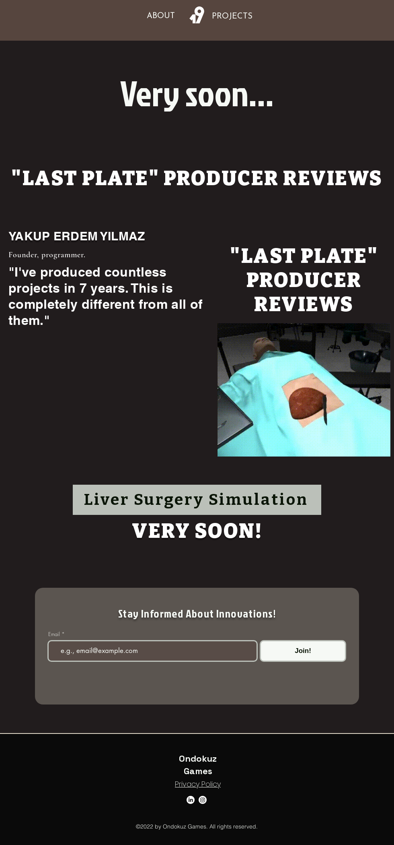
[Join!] (303, 651)
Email (54, 634)
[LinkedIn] (191, 800)
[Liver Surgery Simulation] (197, 500)
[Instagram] (203, 800)
